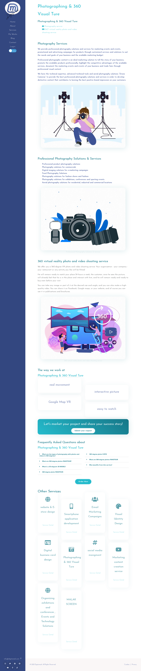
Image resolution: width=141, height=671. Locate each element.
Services (12, 30)
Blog (13, 38)
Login (12, 47)
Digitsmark (12, 13)
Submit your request (83, 431)
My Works (12, 34)
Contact (12, 42)
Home (12, 22)
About (12, 26)
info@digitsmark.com (12, 659)
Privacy (134, 664)
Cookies (127, 664)
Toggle (13, 50)
